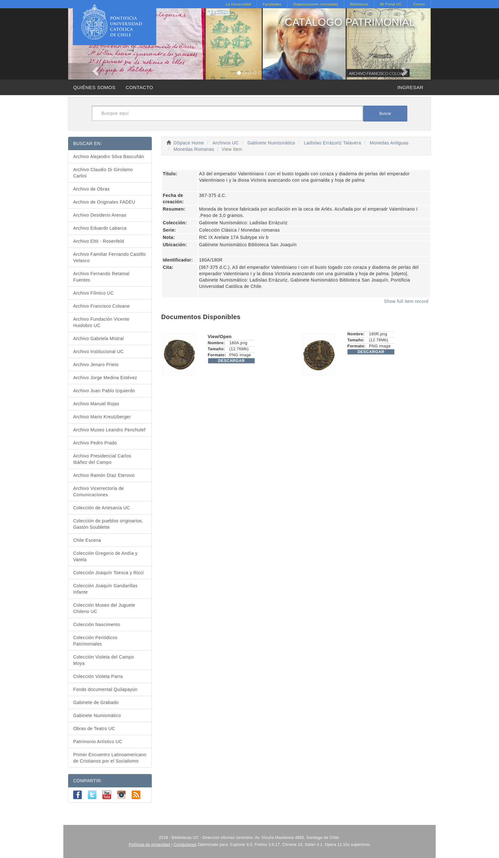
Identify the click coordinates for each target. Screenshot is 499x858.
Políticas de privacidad (149, 844)
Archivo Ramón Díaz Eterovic (104, 475)
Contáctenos (185, 844)
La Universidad (238, 4)
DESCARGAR (231, 361)
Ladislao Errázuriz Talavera (332, 142)
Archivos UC (226, 142)
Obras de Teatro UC (94, 728)
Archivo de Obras (91, 189)
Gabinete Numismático (271, 142)
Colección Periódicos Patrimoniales (95, 640)
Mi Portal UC (390, 4)
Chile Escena (87, 540)
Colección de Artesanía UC (101, 507)
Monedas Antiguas (389, 142)
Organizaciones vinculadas (315, 4)
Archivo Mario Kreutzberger (102, 416)
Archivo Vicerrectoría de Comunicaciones (98, 491)
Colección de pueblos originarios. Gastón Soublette (108, 524)
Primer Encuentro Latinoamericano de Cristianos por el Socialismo (109, 758)
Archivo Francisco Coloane (101, 306)
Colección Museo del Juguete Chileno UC (104, 608)
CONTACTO (139, 87)
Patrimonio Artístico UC (97, 741)
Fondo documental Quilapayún (105, 689)
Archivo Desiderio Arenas (99, 215)
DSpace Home (189, 142)
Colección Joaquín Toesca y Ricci (108, 572)
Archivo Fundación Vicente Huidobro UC (101, 322)
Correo (419, 4)
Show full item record (406, 301)
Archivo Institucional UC (98, 351)
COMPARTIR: (87, 780)
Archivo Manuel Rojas (96, 403)
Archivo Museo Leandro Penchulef (109, 429)
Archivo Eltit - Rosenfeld (98, 241)
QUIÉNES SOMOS (94, 87)
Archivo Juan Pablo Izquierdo (104, 390)
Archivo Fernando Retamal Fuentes (101, 277)
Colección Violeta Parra (98, 676)
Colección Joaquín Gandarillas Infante (105, 589)
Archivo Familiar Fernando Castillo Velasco (109, 257)
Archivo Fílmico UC (93, 293)
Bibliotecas (359, 4)
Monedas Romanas (193, 149)
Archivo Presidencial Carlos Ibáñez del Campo (102, 459)
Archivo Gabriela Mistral (98, 338)
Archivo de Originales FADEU (104, 202)
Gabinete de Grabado (96, 702)
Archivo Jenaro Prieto (96, 364)
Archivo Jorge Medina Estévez (105, 377)
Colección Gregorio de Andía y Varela (105, 556)
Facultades (272, 4)
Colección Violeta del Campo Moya (103, 660)
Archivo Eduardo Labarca (100, 228)
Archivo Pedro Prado (95, 442)
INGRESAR (410, 87)
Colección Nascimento (96, 624)
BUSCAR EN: (87, 143)
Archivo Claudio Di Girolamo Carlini (103, 172)
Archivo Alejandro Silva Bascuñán (108, 156)
